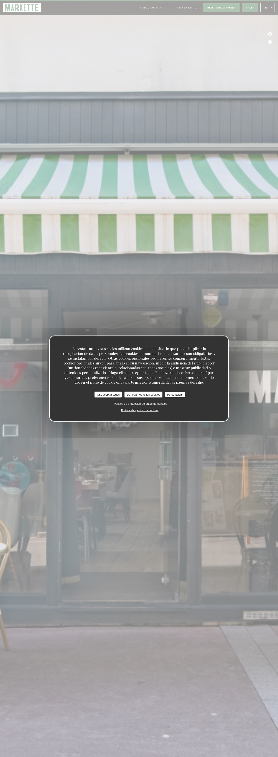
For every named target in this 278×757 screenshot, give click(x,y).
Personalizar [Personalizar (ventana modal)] (175, 394)
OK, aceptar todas (108, 394)
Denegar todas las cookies (143, 394)
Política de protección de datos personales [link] (140, 403)
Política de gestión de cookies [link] (140, 410)
